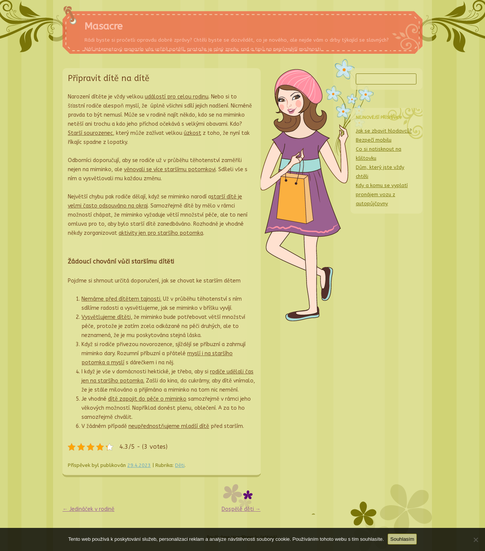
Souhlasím (402, 539)
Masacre (103, 26)
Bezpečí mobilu (373, 140)
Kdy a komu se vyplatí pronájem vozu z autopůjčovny (382, 194)
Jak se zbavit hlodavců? (384, 131)
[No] (475, 539)
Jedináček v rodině (88, 509)
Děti (180, 465)
